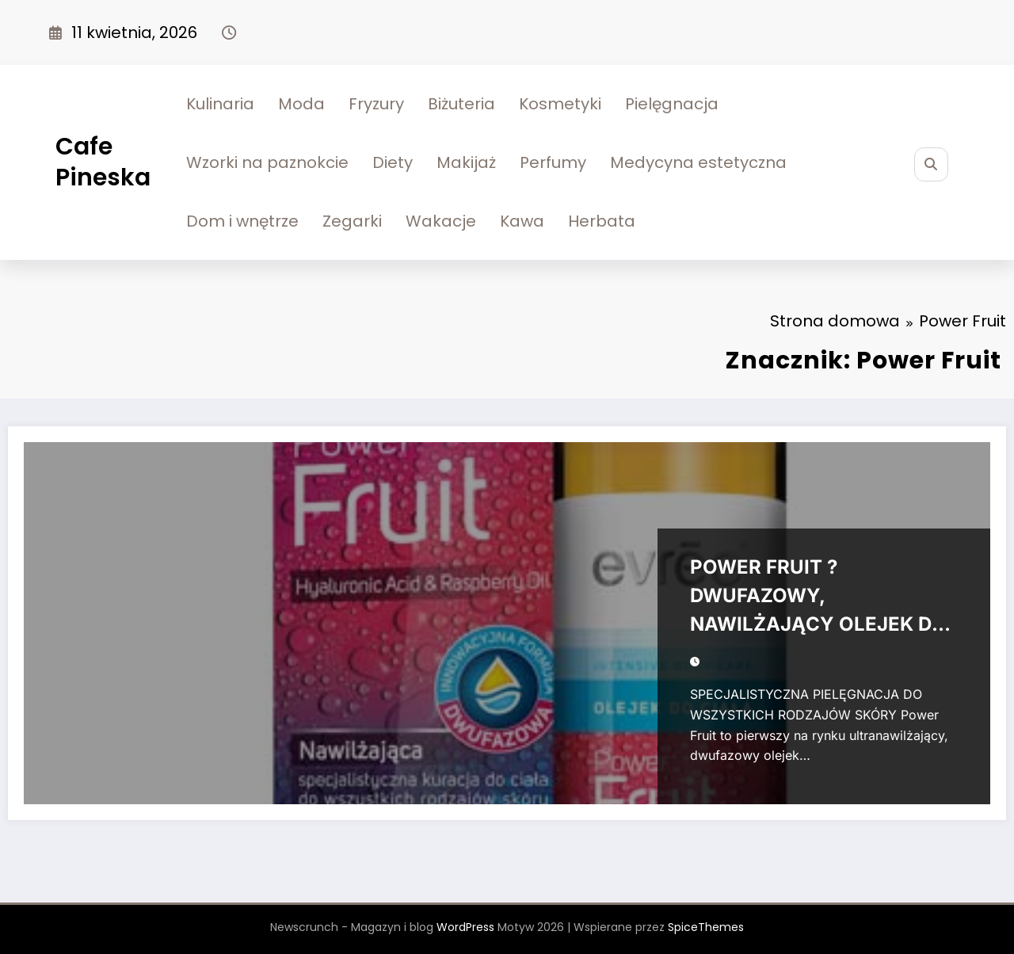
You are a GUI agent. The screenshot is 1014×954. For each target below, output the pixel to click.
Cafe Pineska (103, 162)
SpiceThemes (706, 927)
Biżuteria (461, 104)
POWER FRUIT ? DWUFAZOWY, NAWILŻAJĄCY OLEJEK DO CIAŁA (818, 599)
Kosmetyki (560, 104)
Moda (301, 104)
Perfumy (553, 162)
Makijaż (466, 162)
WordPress (465, 927)
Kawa (522, 221)
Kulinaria (220, 104)
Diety (392, 162)
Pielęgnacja (672, 104)
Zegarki (352, 221)
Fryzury (376, 104)
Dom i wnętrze (242, 221)
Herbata (601, 221)
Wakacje (441, 221)
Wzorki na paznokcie (267, 162)
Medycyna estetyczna (698, 162)
